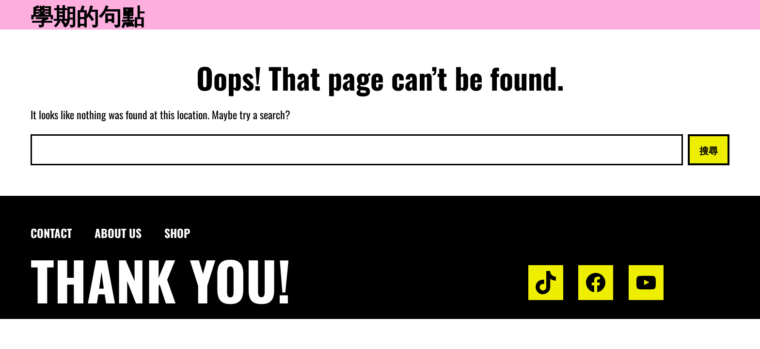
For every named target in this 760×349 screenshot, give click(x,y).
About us (118, 232)
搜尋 (708, 150)
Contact (51, 232)
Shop (177, 232)
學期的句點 (87, 15)
